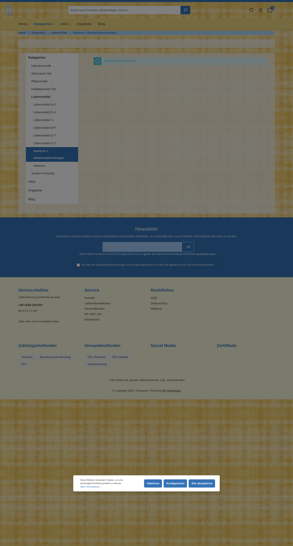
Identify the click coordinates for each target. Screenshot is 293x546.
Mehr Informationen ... (91, 486)
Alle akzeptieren (201, 483)
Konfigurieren (175, 483)
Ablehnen (153, 483)
